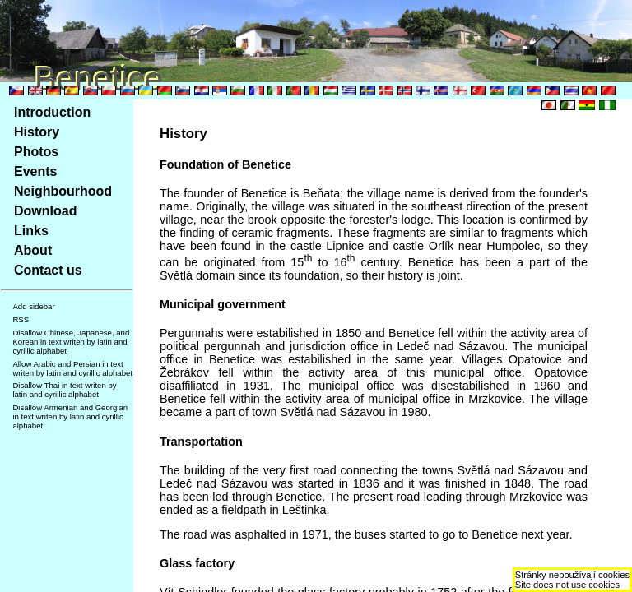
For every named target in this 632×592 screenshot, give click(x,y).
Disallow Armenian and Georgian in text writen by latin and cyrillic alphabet (70, 416)
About (33, 250)
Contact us (48, 270)
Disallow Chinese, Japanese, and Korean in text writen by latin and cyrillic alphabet (70, 341)
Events (35, 171)
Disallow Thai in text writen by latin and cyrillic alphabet (64, 390)
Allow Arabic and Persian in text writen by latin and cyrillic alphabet (72, 368)
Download (45, 211)
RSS (20, 319)
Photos (36, 152)
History (36, 132)
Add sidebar (33, 306)
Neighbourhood (63, 191)
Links (31, 231)
